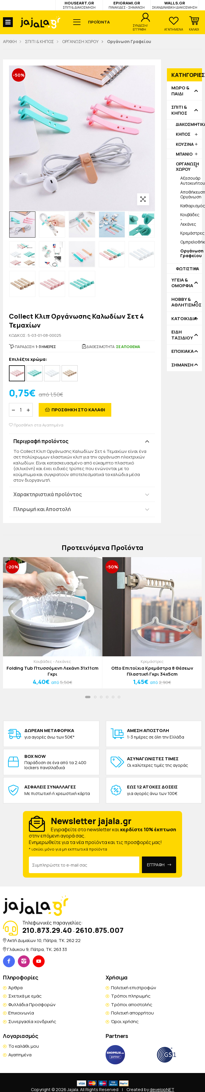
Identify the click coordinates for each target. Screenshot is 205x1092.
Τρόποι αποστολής (131, 1004)
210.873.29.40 (47, 930)
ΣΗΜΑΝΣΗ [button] (182, 365)
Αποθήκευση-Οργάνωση (191, 194)
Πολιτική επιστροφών (133, 987)
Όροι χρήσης (125, 1021)
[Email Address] (84, 864)
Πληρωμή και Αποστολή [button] (42, 509)
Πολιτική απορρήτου (132, 1013)
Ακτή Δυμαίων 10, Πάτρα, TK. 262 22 (44, 940)
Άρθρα (15, 987)
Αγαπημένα (20, 1055)
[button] (194, 24)
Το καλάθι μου (23, 1046)
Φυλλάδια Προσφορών (32, 1004)
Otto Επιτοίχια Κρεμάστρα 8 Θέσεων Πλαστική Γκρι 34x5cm (152, 671)
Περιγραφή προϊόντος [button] (40, 441)
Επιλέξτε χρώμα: (28, 359)
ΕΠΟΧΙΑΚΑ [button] (182, 351)
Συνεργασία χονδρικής (32, 1021)
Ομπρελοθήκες (191, 242)
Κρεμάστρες (191, 233)
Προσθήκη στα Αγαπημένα (36, 425)
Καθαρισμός (191, 205)
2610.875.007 (99, 930)
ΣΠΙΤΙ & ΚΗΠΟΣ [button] (179, 110)
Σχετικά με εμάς (25, 996)
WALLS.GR (174, 5)
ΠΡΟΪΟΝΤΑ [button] (99, 22)
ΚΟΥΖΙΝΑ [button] (185, 144)
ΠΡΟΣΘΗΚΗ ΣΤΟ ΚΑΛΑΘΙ (78, 410)
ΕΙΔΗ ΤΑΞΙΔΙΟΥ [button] (182, 335)
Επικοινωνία (21, 1013)
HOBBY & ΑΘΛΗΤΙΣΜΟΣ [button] (184, 302)
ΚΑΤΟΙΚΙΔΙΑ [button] (184, 319)
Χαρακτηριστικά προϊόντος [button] (47, 494)
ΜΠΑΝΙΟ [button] (184, 154)
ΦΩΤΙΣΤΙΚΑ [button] (187, 268)
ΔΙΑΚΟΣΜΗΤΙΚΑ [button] (189, 124)
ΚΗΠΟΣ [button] (183, 134)
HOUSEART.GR (79, 5)
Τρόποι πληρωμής (131, 996)
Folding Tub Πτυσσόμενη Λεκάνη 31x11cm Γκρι (52, 671)
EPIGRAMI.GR (127, 5)
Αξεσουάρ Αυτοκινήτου (191, 180)
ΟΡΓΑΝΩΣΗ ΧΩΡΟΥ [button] (187, 166)
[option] (22, 224)
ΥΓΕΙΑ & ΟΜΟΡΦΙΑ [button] (182, 283)
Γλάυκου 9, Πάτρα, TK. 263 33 (37, 949)
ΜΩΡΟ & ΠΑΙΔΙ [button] (180, 91)
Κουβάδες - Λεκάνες (189, 219)
